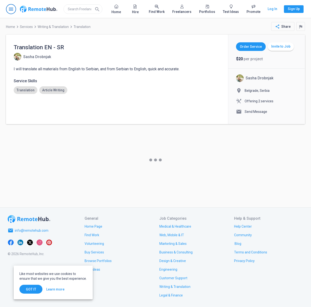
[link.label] (243, 226)
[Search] (97, 9)
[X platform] (30, 242)
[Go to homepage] (38, 9)
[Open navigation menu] (11, 9)
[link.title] (93, 226)
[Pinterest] (49, 242)
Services (26, 27)
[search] (82, 9)
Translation (82, 27)
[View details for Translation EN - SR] (32, 56)
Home (10, 27)
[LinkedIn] (20, 242)
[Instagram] (39, 242)
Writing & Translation (53, 27)
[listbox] (117, 90)
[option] (25, 90)
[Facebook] (11, 242)
